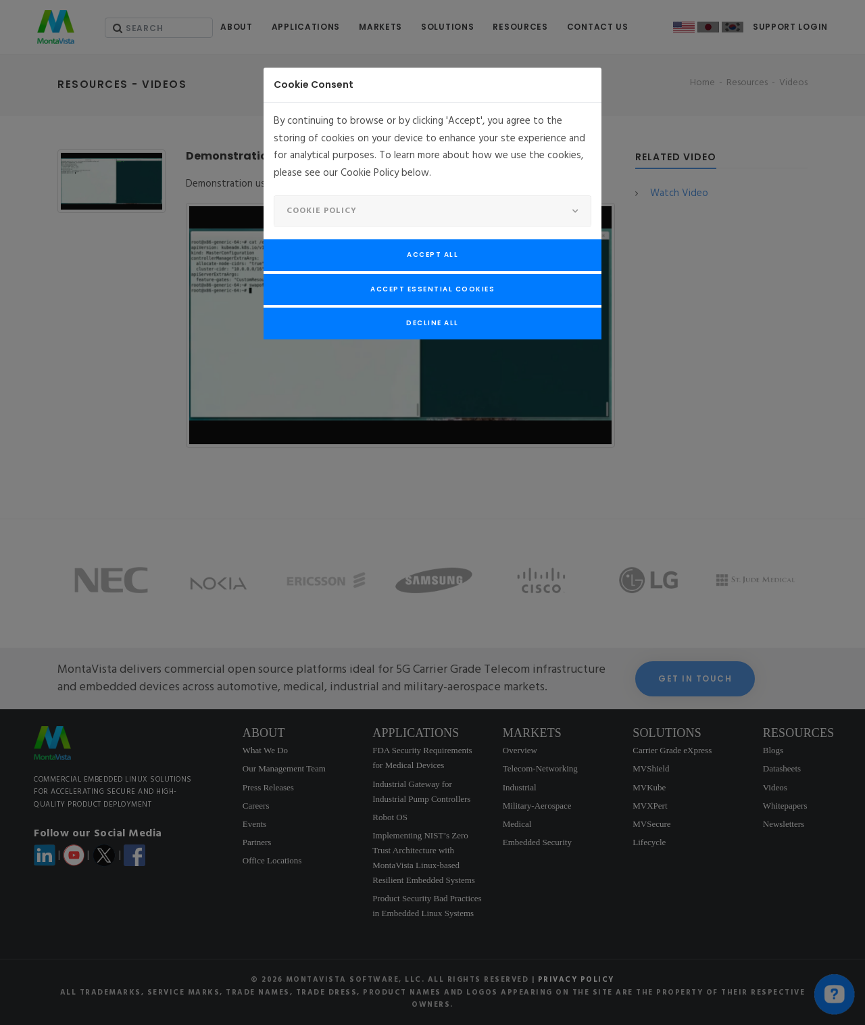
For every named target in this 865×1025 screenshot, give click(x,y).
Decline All (432, 323)
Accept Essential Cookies (432, 289)
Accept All (432, 254)
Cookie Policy (322, 211)
